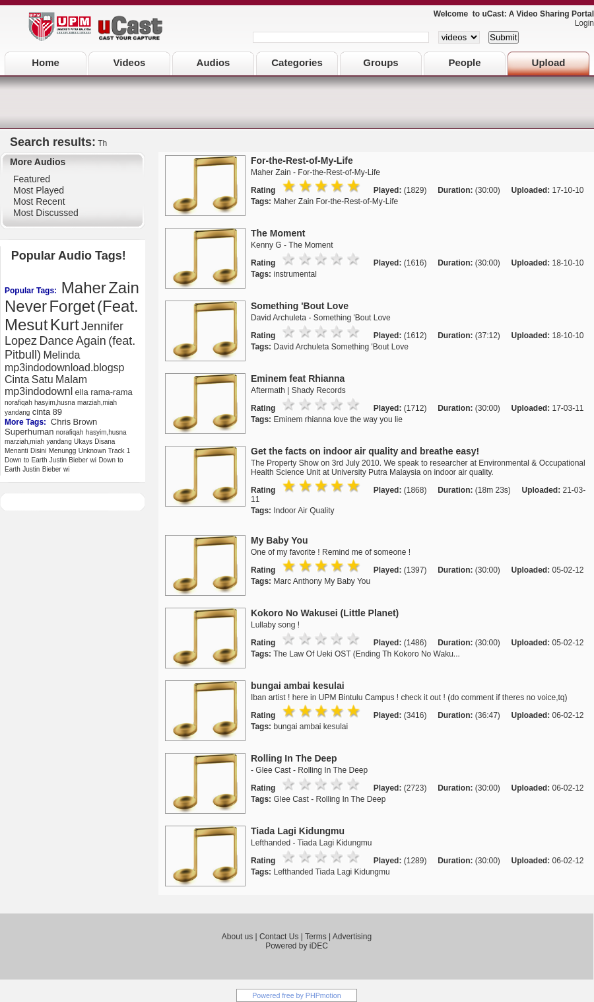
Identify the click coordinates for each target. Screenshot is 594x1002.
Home (45, 62)
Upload (549, 62)
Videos (130, 62)
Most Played (38, 190)
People (464, 62)
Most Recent (39, 201)
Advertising (352, 936)
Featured (31, 179)
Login (581, 23)
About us (237, 936)
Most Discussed (46, 212)
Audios (213, 62)
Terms (316, 936)
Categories (297, 62)
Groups (380, 62)
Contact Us (278, 936)
